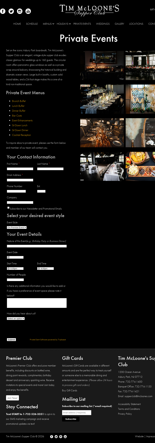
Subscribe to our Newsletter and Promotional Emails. (36, 208)
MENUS (47, 23)
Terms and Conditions (129, 410)
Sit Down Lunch (19, 125)
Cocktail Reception (21, 135)
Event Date (12, 252)
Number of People (16, 274)
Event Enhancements (22, 120)
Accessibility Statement (129, 406)
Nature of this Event (36, 241)
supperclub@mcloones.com (138, 398)
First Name (13, 163)
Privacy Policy (125, 415)
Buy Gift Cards (69, 392)
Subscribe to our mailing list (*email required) (87, 408)
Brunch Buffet (19, 101)
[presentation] (30, 330)
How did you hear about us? (21, 315)
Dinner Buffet (18, 110)
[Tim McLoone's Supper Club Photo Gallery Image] (102, 79)
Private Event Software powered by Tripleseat (48, 341)
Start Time (12, 263)
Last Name (43, 163)
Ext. (38, 186)
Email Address (15, 175)
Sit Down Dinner (20, 130)
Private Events (82, 23)
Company (12, 197)
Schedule (32, 23)
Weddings (103, 23)
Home (17, 23)
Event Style (12, 222)
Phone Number (14, 186)
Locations (136, 23)
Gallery (119, 23)
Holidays (62, 23)
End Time (41, 263)
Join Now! (12, 399)
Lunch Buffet (18, 106)
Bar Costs (17, 115)
